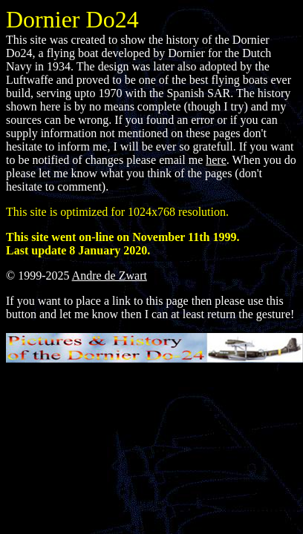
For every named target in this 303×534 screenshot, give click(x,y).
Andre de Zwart (109, 275)
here (216, 160)
